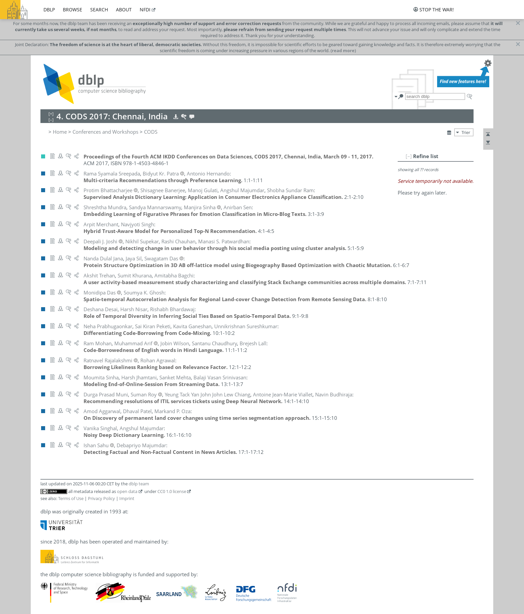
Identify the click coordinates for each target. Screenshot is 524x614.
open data (127, 491)
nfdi (145, 9)
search (99, 9)
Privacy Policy (101, 498)
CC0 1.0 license (171, 491)
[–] (409, 156)
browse (72, 9)
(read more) (343, 50)
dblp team (139, 484)
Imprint (126, 498)
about (124, 9)
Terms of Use (71, 498)
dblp (49, 9)
